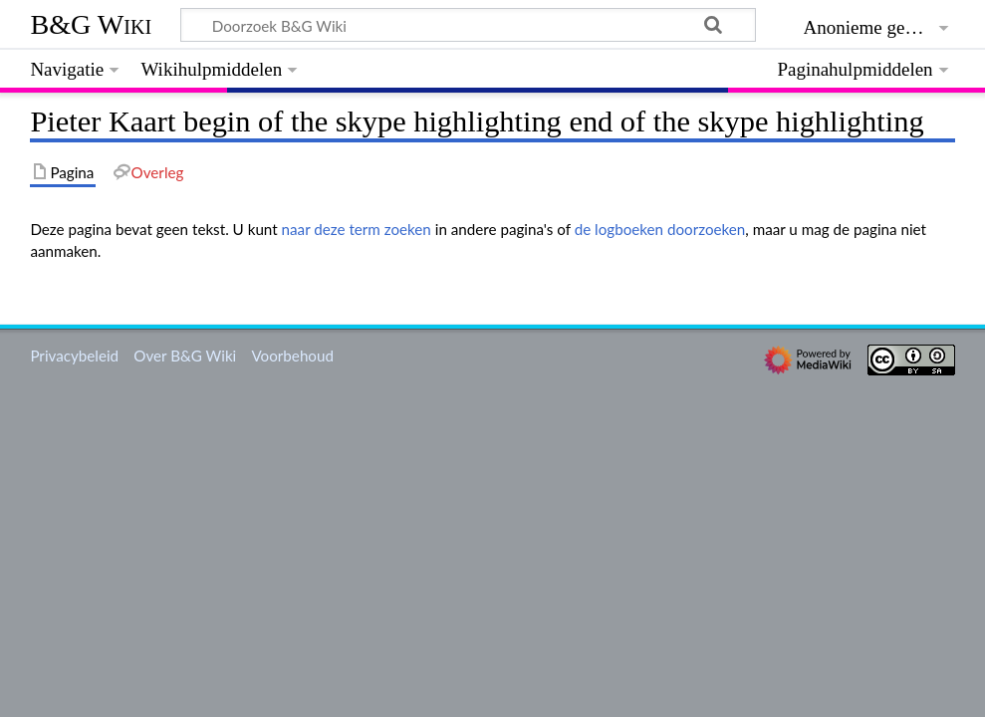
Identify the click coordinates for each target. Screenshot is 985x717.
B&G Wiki (90, 24)
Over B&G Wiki (184, 355)
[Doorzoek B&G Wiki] (467, 25)
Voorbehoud (292, 355)
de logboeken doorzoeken (660, 229)
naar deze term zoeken (356, 229)
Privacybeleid (74, 355)
